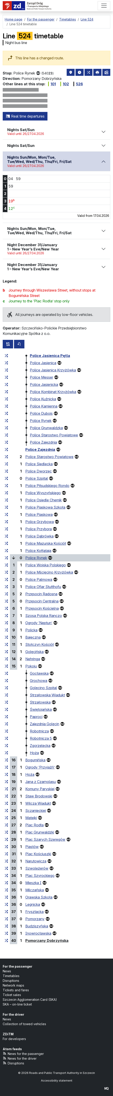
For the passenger (17, 966)
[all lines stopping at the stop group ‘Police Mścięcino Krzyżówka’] (6, 572)
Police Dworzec (38, 471)
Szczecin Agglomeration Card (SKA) (30, 999)
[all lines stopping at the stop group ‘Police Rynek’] (6, 420)
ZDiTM (8, 1034)
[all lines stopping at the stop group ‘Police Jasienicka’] (6, 384)
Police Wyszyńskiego (43, 493)
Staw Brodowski (38, 796)
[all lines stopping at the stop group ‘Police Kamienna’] (6, 406)
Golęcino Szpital (43, 688)
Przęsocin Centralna (42, 601)
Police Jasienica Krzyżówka (53, 370)
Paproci (36, 716)
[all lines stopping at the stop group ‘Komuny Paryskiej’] (6, 789)
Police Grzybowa (39, 521)
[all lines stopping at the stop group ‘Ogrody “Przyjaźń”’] (6, 767)
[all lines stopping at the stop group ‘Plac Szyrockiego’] (6, 875)
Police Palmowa (38, 579)
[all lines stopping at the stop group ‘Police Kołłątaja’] (6, 550)
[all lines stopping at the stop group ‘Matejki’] (6, 818)
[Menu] (104, 5)
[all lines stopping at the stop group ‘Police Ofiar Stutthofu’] (6, 586)
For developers (14, 1039)
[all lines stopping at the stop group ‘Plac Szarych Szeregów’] (6, 839)
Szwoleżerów (36, 868)
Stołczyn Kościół (39, 644)
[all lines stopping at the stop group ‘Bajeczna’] (6, 637)
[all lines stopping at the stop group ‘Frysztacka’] (6, 911)
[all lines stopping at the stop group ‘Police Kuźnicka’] (6, 399)
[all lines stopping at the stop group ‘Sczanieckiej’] (6, 810)
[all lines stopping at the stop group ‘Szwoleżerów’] (6, 868)
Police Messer (41, 377)
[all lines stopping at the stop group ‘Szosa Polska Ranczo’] (6, 615)
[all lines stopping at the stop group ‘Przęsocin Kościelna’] (6, 608)
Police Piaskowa (39, 514)
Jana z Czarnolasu (40, 781)
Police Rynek (41, 420)
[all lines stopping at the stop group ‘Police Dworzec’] (6, 471)
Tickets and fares (16, 990)
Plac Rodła (34, 825)
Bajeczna (33, 637)
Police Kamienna (43, 406)
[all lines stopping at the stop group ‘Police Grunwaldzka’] (6, 428)
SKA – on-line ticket (17, 1004)
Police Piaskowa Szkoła (45, 507)
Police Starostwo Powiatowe (54, 435)
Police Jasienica (43, 363)
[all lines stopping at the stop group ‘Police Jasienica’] (6, 363)
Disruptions (11, 980)
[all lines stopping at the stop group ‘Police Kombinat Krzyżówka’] (6, 391)
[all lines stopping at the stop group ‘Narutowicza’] (6, 861)
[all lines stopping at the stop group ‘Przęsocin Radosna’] (6, 594)
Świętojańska (41, 709)
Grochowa (38, 680)
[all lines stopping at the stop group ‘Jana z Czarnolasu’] (6, 781)
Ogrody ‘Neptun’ (38, 623)
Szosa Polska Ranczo (43, 615)
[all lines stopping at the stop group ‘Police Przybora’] (6, 529)
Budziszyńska (36, 926)
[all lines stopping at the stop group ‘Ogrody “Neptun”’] (6, 623)
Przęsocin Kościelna (42, 608)
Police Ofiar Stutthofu (43, 586)
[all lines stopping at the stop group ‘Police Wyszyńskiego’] (6, 493)
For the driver (13, 1014)
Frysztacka (34, 911)
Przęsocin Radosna (41, 594)
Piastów (32, 846)
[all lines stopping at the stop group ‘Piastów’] (6, 846)
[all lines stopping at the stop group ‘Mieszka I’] (6, 883)
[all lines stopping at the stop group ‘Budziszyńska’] (6, 926)
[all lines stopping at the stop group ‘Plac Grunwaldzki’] (6, 832)
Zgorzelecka (40, 745)
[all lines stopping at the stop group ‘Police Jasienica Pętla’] (6, 355)
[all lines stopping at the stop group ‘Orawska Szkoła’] (6, 897)
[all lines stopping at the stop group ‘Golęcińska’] (6, 651)
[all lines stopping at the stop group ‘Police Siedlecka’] (6, 464)
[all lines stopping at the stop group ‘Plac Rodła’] (6, 825)
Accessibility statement (56, 1080)
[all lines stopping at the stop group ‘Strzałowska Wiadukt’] (6, 695)
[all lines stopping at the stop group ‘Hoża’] (6, 753)
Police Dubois (41, 413)
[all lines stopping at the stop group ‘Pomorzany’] (6, 919)
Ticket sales (12, 995)
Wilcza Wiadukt (38, 803)
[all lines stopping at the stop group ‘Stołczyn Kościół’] (6, 644)
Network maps (13, 985)
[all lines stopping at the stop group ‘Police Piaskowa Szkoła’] (6, 507)
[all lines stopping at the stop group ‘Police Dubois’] (6, 413)
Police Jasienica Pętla (50, 355)
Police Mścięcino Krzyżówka (49, 572)
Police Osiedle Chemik (43, 500)
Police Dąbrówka (39, 536)
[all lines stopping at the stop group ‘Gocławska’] (6, 673)
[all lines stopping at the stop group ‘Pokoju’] (6, 666)
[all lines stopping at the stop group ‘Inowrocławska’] (6, 933)
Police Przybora (38, 529)
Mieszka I (33, 883)
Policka (31, 630)
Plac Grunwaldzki (39, 832)
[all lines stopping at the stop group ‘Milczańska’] (6, 890)
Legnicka (32, 904)
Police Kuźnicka (43, 399)
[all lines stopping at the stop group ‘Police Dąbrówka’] (6, 536)
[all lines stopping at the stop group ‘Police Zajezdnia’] (6, 442)
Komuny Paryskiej (39, 789)
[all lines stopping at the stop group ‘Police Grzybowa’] (6, 521)
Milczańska (34, 890)
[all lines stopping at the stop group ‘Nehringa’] (6, 659)
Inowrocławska (38, 933)
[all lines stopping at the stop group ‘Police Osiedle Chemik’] (6, 500)
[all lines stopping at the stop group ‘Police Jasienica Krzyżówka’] (6, 370)
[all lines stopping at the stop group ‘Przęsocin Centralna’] (6, 601)
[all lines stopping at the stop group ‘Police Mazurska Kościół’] (6, 543)
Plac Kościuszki (38, 854)
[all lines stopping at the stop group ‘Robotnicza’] (6, 731)
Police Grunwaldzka (46, 428)
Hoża (34, 753)
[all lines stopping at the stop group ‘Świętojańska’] (6, 709)
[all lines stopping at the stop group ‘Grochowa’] (6, 680)
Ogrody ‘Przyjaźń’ (40, 767)
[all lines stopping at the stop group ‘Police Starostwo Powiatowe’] (6, 435)
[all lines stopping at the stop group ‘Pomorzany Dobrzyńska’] (6, 940)
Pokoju (31, 666)
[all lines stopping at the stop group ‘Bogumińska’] (6, 760)
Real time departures (25, 116)
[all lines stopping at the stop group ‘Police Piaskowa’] (6, 514)
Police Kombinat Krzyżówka (53, 391)
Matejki (31, 818)
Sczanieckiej (35, 810)
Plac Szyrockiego (39, 875)
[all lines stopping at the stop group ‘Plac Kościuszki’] (6, 854)
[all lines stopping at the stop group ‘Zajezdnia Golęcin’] (6, 724)
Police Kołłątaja (38, 550)
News (7, 971)
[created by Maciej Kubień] (106, 1088)
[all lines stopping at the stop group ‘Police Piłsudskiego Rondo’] (6, 485)
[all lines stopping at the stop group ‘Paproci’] (6, 716)
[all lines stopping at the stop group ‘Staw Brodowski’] (6, 796)
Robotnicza (39, 731)
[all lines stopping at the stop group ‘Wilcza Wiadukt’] (6, 803)
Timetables (11, 976)
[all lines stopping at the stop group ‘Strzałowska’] (6, 702)
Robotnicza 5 (41, 738)
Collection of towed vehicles (24, 1024)
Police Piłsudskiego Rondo (47, 485)
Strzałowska (40, 702)
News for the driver (20, 1058)
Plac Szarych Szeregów (45, 839)
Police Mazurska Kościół (45, 543)
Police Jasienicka (44, 384)
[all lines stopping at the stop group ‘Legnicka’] (6, 904)
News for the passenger (23, 1053)
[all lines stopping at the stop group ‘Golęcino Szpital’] (6, 688)
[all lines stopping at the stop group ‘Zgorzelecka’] (6, 745)
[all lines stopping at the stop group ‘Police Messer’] (6, 377)
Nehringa (32, 659)
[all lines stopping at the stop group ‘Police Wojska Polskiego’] (6, 565)
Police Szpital (36, 478)
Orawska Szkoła (38, 897)
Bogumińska (35, 760)
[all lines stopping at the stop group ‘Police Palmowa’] (6, 579)
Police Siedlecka (39, 464)
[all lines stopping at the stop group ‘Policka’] (6, 630)
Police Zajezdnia (43, 442)
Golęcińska (34, 651)
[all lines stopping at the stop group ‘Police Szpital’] (6, 478)
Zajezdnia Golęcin (44, 724)
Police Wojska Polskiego (45, 565)
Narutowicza (35, 861)
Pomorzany (35, 919)
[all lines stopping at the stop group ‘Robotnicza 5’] (6, 738)
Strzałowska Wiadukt (47, 695)
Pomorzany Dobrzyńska (46, 940)
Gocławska (39, 673)
